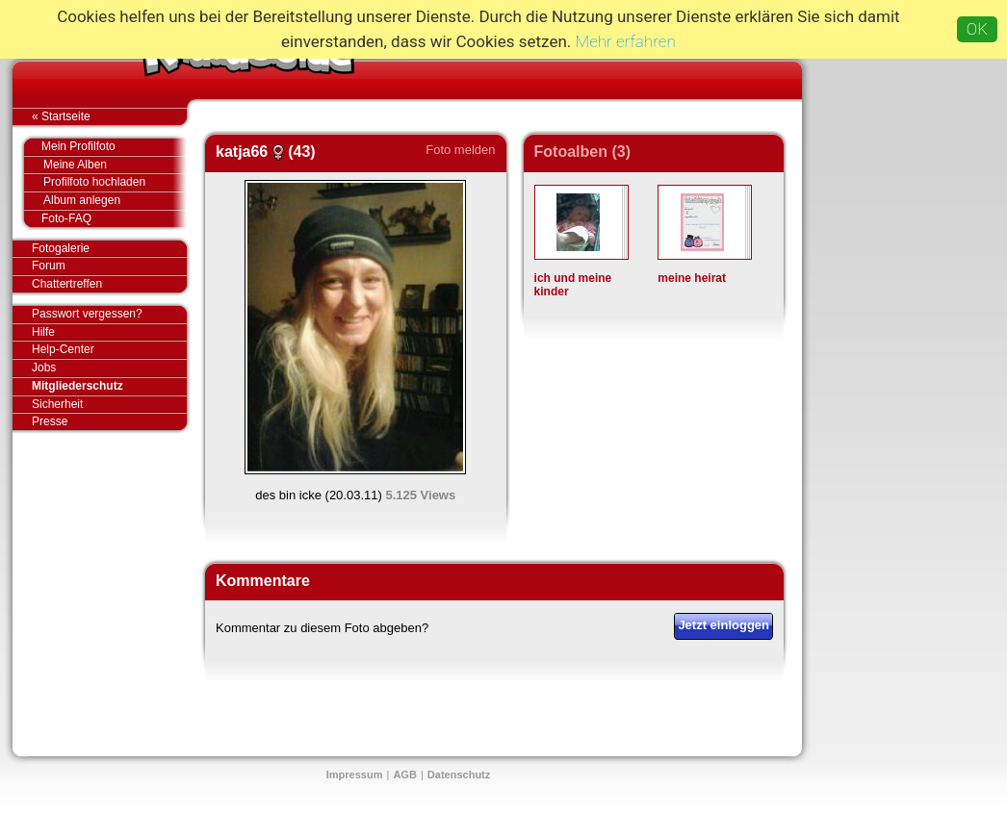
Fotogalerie (109, 249)
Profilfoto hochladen (115, 182)
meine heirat (692, 278)
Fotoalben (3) (582, 151)
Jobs (44, 367)
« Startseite (109, 116)
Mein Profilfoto (104, 147)
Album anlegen (115, 200)
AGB (404, 774)
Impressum (354, 774)
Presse (109, 421)
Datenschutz (458, 774)
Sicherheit (57, 404)
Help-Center (63, 349)
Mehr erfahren (626, 41)
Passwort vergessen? (109, 314)
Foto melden (460, 149)
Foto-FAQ (104, 218)
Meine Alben (115, 165)
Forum (48, 265)
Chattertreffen (109, 283)
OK (977, 28)
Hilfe (43, 332)
